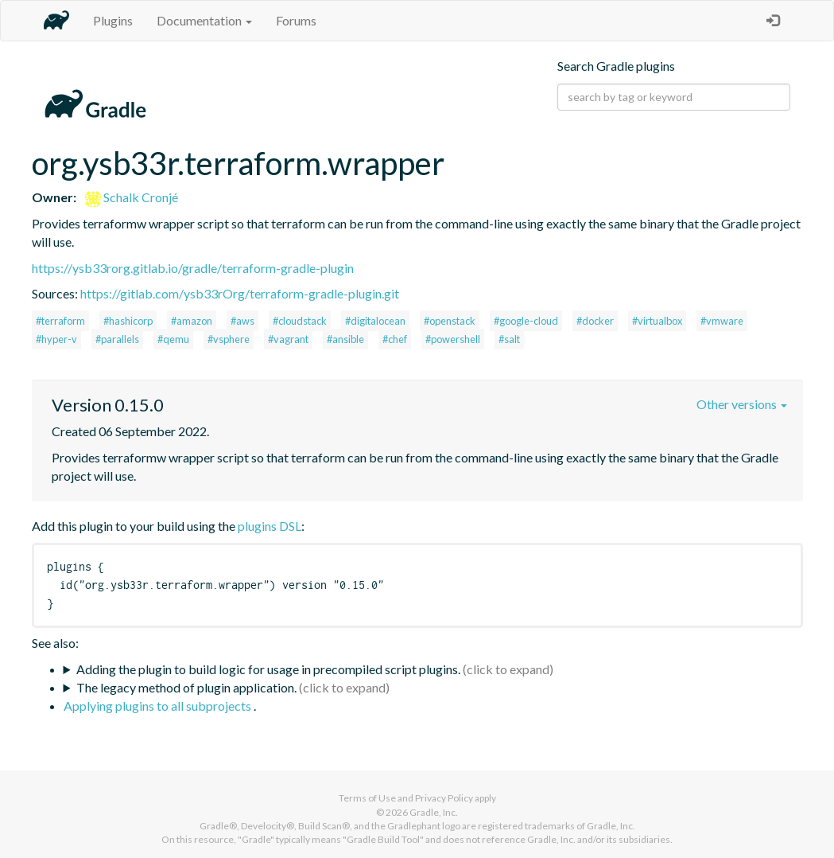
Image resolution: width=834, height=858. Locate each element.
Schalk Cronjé (131, 197)
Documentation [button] (204, 20)
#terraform (60, 320)
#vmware (721, 320)
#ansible (345, 339)
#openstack (449, 320)
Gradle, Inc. (433, 812)
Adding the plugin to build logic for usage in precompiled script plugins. (268, 669)
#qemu (173, 339)
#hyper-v (56, 339)
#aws (242, 320)
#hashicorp (128, 320)
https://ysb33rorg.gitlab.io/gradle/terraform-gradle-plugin (193, 267)
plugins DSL (269, 525)
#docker (595, 320)
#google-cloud (526, 320)
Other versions (741, 403)
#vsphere (229, 339)
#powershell (452, 339)
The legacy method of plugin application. (186, 687)
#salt (509, 339)
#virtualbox (657, 320)
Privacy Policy (444, 798)
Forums (296, 20)
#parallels (117, 339)
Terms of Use (367, 798)
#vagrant (288, 339)
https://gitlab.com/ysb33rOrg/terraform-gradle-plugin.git (239, 293)
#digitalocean (375, 320)
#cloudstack (300, 320)
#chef (394, 339)
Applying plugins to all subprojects (159, 705)
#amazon (191, 320)
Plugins (113, 20)
